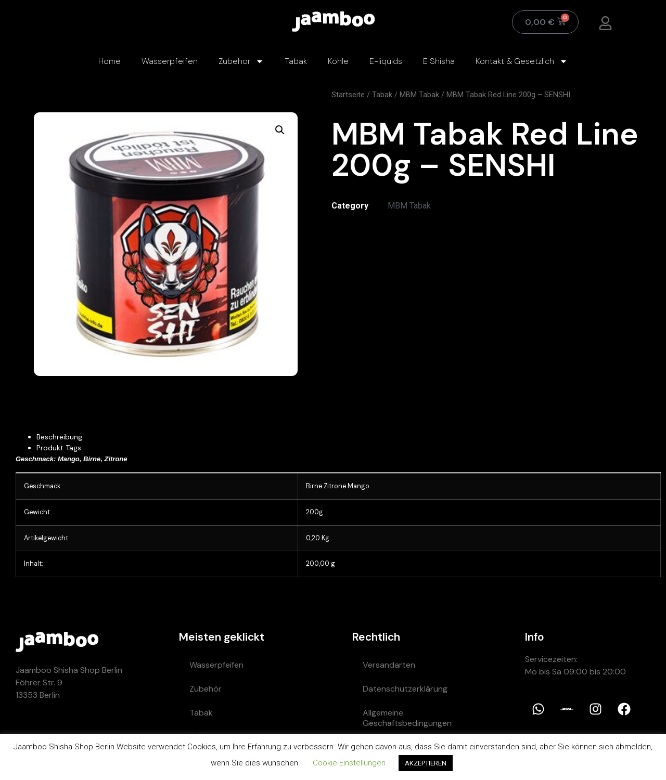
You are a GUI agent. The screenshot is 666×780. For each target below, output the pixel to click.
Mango (358, 486)
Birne (314, 486)
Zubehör (241, 61)
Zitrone (335, 486)
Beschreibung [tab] (59, 436)
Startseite (348, 94)
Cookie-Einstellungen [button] (349, 763)
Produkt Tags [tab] (58, 447)
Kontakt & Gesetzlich (522, 61)
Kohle (338, 61)
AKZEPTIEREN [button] (425, 763)
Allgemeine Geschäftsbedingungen (407, 718)
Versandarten (389, 664)
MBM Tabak (419, 94)
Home (109, 61)
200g (314, 512)
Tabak (296, 61)
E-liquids (385, 61)
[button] (280, 130)
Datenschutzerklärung (405, 688)
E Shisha (439, 61)
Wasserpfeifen (170, 61)
